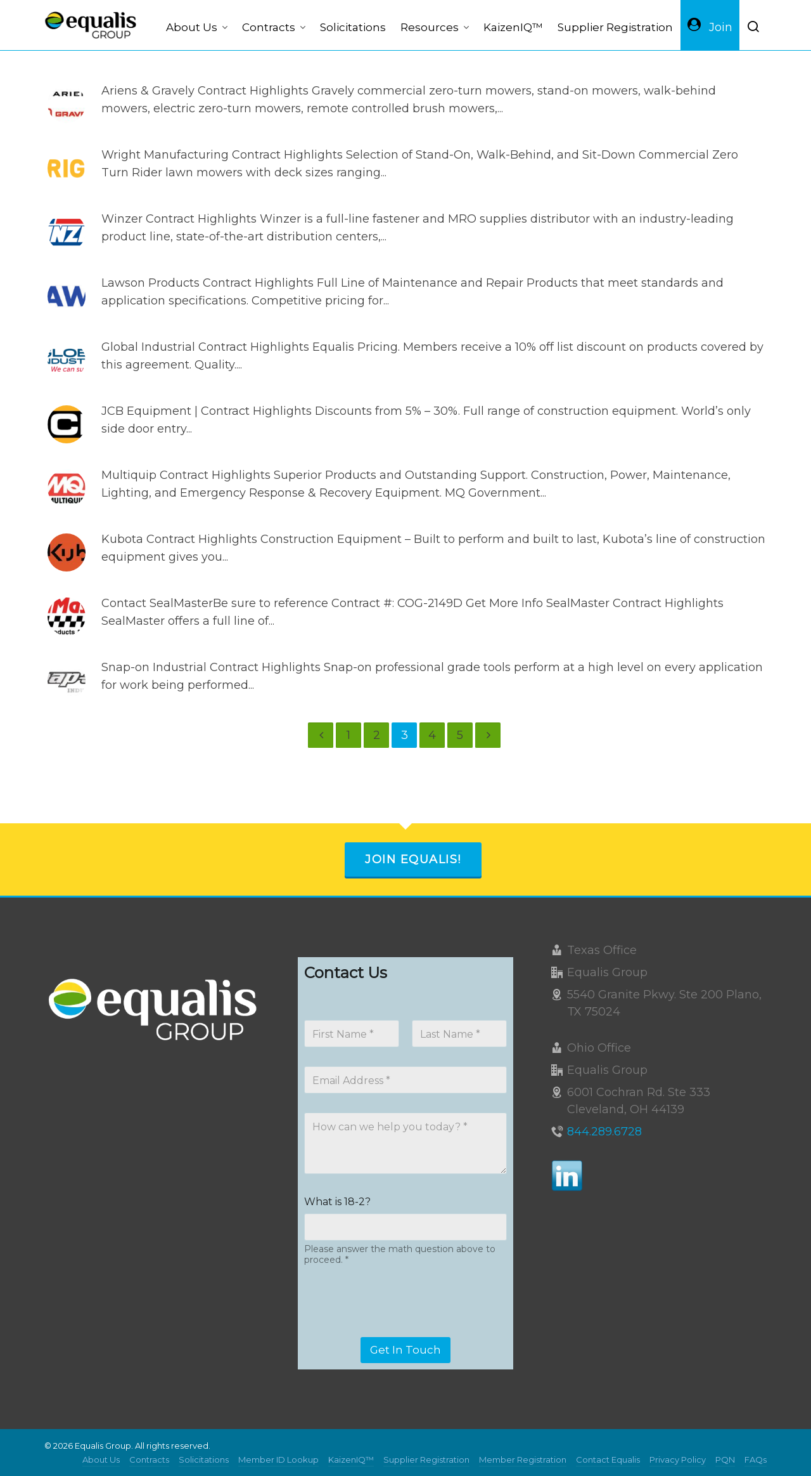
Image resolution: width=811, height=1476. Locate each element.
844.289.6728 (604, 1132)
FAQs (755, 1459)
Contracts (149, 1459)
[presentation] (400, 1328)
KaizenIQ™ (351, 1459)
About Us (101, 1459)
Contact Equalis (608, 1459)
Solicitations (204, 1459)
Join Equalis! (413, 859)
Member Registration (522, 1459)
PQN (725, 1459)
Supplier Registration (426, 1459)
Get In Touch (405, 1349)
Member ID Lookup (278, 1459)
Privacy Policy (677, 1459)
